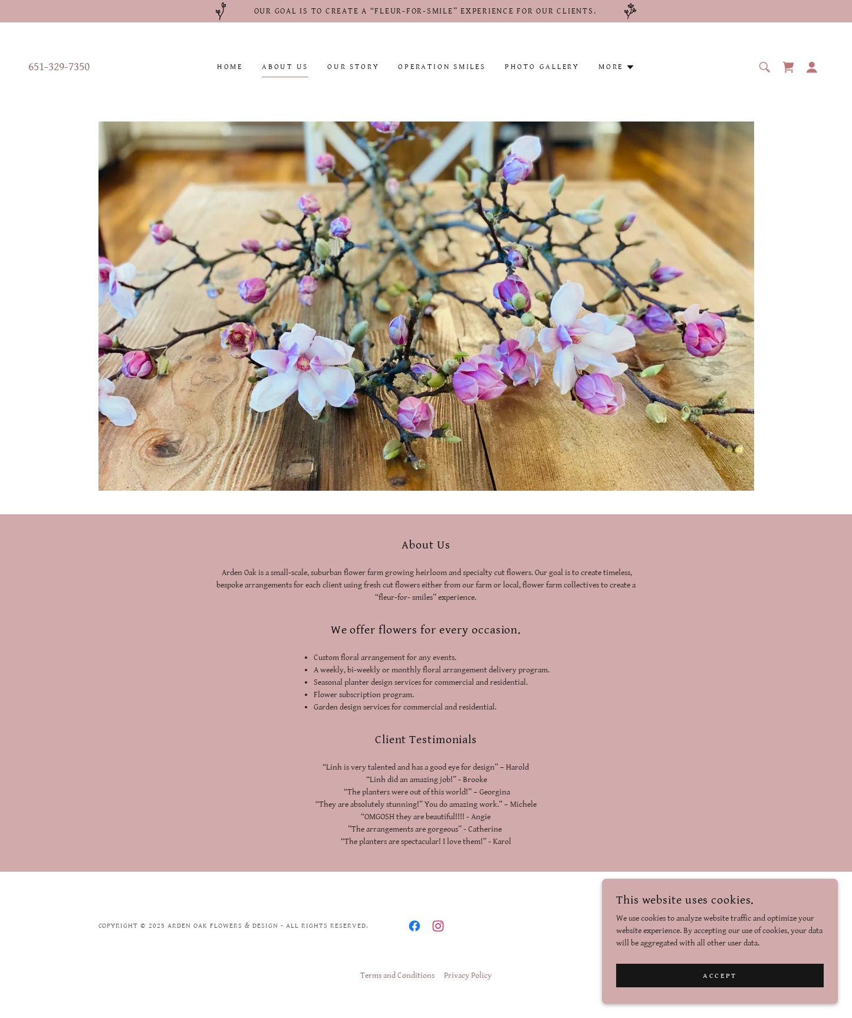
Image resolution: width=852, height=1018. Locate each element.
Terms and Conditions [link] (397, 975)
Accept (719, 976)
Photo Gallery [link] (542, 67)
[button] (616, 67)
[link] (788, 67)
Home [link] (230, 67)
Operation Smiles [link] (442, 67)
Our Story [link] (353, 67)
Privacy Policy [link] (468, 975)
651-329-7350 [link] (59, 67)
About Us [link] (285, 67)
